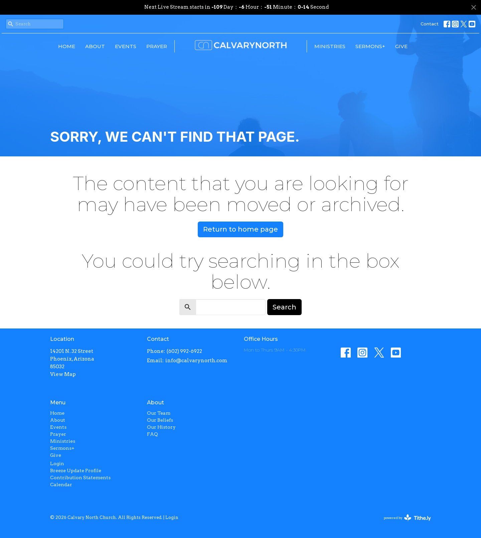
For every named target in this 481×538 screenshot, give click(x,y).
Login (57, 463)
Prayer (156, 46)
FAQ (152, 434)
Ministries (329, 46)
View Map (63, 374)
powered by (407, 517)
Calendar (61, 484)
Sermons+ (370, 46)
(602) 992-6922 (184, 351)
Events (125, 46)
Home (66, 46)
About (95, 46)
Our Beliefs (160, 420)
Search (284, 307)
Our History (161, 427)
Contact (430, 23)
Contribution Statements (80, 477)
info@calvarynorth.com (196, 361)
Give (401, 46)
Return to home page (240, 229)
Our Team (158, 413)
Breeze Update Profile (75, 470)
